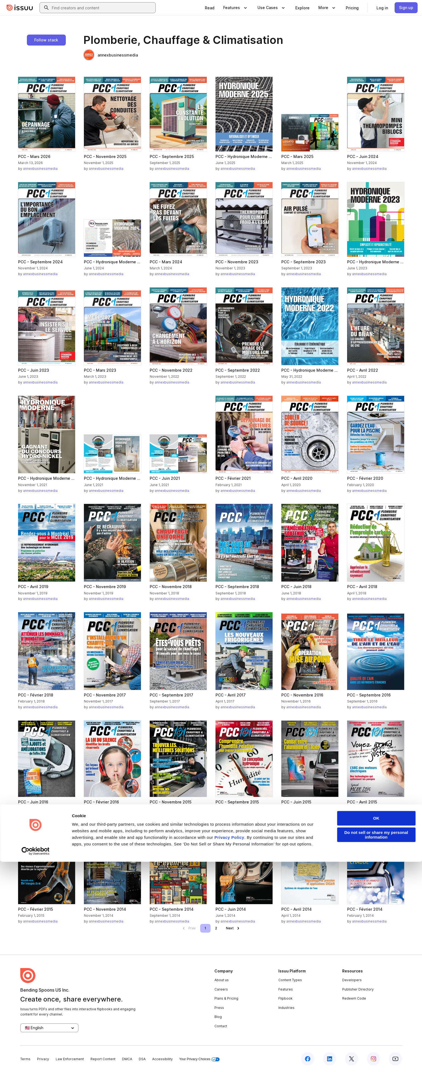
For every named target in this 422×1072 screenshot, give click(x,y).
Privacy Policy (229, 1047)
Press (219, 1008)
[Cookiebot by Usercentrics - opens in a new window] (36, 1061)
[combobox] (102, 7)
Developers (352, 980)
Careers (221, 989)
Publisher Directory (358, 989)
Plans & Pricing (226, 998)
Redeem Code (354, 998)
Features (285, 989)
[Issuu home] (19, 8)
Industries (286, 1008)
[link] (209, 7)
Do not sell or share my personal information (376, 1045)
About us (221, 980)
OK (376, 1028)
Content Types (290, 980)
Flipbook (285, 998)
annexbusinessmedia (110, 54)
